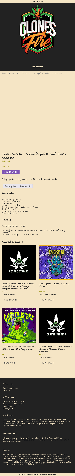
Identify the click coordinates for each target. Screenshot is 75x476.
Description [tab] (10, 186)
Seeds (11, 73)
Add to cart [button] (10, 300)
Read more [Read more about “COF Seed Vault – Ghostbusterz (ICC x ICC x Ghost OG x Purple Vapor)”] (9, 363)
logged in (18, 234)
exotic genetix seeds (47, 179)
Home (4, 73)
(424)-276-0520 (10, 388)
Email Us (6, 390)
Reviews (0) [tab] (25, 186)
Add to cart (10, 172)
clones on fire (30, 179)
